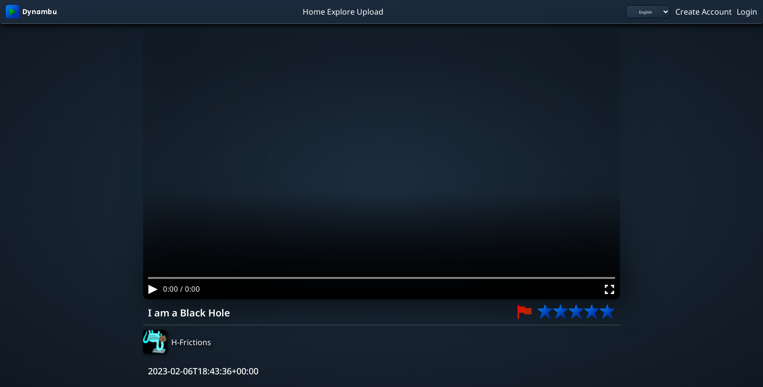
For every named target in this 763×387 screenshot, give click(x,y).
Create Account (703, 11)
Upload (370, 11)
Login (747, 11)
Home (314, 11)
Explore (341, 11)
